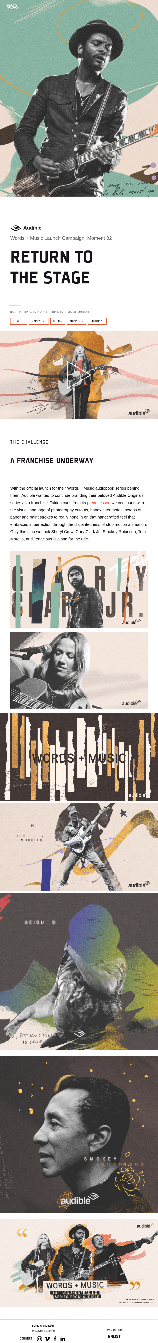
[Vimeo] (47, 1338)
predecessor (98, 503)
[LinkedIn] (62, 1338)
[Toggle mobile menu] (148, 6)
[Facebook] (55, 1338)
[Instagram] (39, 1338)
